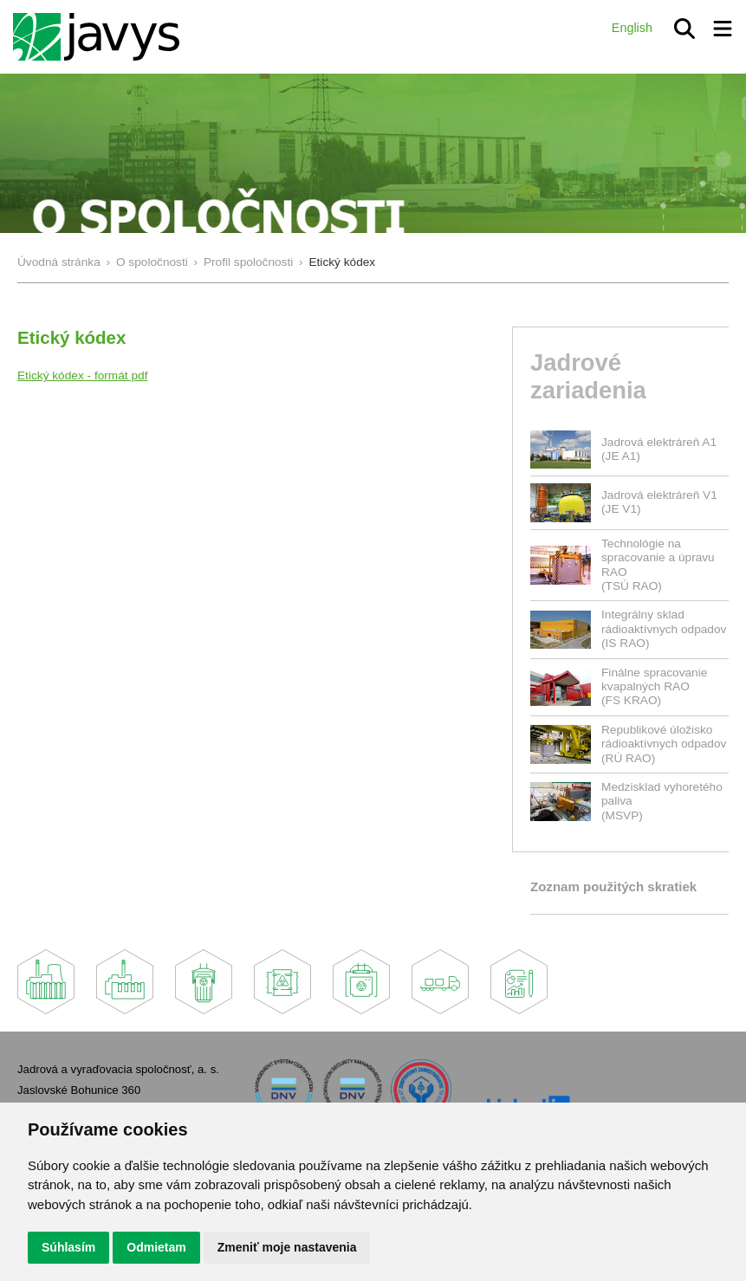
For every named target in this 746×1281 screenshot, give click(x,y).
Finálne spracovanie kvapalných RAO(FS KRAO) (654, 687)
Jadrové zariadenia (588, 376)
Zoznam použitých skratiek (613, 886)
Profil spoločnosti (248, 262)
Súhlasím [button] (68, 1247)
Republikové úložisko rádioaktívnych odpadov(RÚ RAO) (663, 744)
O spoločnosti (152, 262)
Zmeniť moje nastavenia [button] (287, 1247)
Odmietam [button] (155, 1247)
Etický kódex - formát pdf (82, 375)
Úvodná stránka (59, 262)
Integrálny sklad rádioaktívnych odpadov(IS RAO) (663, 629)
